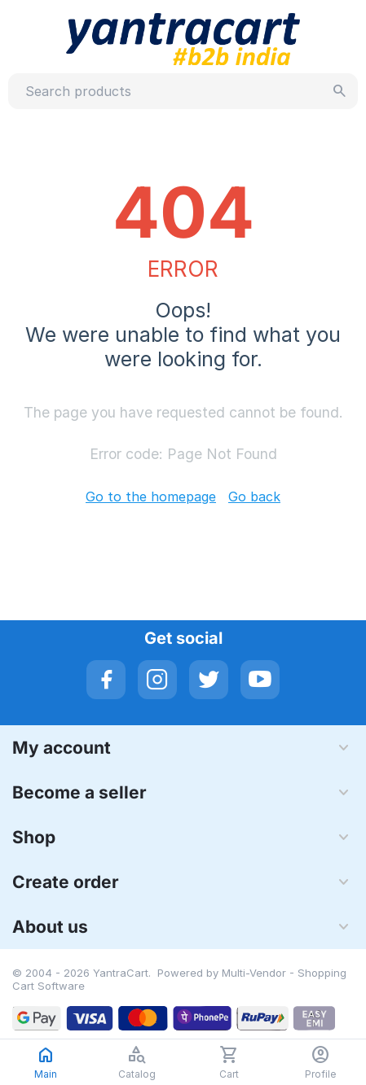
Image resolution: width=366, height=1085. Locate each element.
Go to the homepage (151, 496)
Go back (254, 496)
